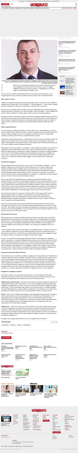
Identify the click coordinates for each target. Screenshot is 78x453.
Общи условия (4, 446)
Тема (54, 419)
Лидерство (25, 424)
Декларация (54, 438)
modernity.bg (21, 1)
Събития (75, 8)
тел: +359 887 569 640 (16, 443)
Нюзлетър (46, 420)
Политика (15, 416)
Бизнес (13, 8)
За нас (53, 435)
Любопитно (38, 8)
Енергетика (25, 419)
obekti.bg (35, 1)
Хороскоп (35, 424)
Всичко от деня (45, 8)
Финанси (25, 416)
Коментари (4, 27)
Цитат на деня (36, 427)
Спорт (44, 416)
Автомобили (46, 415)
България (6, 8)
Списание (64, 8)
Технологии (26, 8)
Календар (67, 423)
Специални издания (57, 429)
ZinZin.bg (40, 1)
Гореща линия (68, 426)
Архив (54, 428)
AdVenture (55, 423)
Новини (66, 421)
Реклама (34, 416)
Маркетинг (31, 8)
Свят (10, 8)
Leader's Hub (55, 422)
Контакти (67, 429)
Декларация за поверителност (15, 446)
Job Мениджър (26, 427)
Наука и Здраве (37, 429)
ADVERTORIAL (62, 76)
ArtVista (54, 425)
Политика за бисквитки (28, 446)
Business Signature (56, 426)
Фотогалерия (36, 421)
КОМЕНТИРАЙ (6, 337)
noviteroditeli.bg (28, 1)
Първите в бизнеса (47, 1)
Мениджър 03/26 (55, 1)
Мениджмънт (18, 8)
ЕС (13, 424)
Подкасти (69, 8)
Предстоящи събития (69, 416)
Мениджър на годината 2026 (70, 420)
